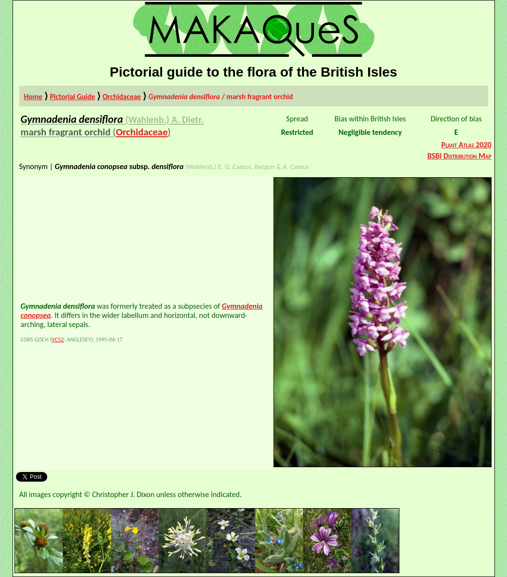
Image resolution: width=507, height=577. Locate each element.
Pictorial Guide (72, 96)
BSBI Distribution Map (459, 155)
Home (33, 96)
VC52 (58, 339)
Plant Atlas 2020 (466, 144)
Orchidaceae (122, 96)
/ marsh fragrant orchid (221, 96)
